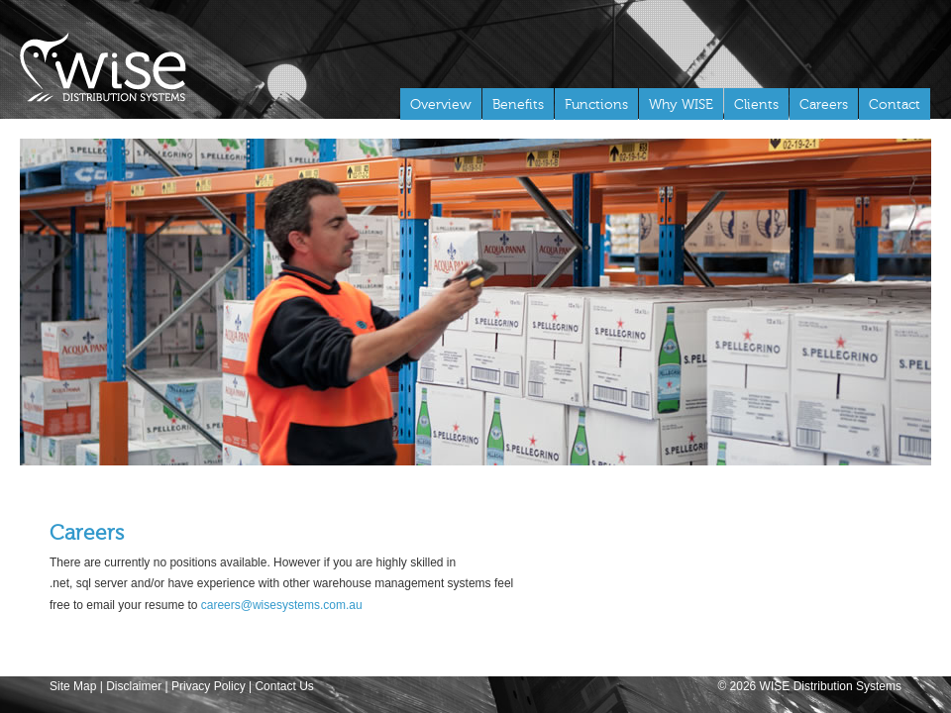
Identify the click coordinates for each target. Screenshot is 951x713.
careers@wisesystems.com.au (282, 605)
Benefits (518, 104)
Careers (823, 104)
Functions (596, 104)
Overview (441, 104)
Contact (894, 104)
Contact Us (284, 686)
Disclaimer (133, 686)
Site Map (73, 686)
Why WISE (681, 104)
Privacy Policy (208, 686)
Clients (756, 104)
